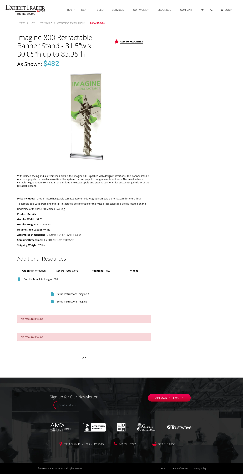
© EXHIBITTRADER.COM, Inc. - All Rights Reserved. (61, 468)
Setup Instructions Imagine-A (73, 294)
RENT (85, 10)
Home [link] (22, 23)
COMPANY (187, 10)
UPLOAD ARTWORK (169, 397)
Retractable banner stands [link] (71, 23)
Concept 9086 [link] (97, 23)
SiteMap (162, 468)
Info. (101, 270)
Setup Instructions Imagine (72, 301)
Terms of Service (180, 468)
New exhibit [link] (45, 23)
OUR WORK (141, 10)
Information (34, 270)
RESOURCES (164, 10)
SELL (101, 10)
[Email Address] (75, 405)
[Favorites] (202, 9)
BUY (70, 10)
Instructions (67, 270)
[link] (25, 9)
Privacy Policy (200, 468)
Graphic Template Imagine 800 (40, 279)
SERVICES (119, 10)
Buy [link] (32, 23)
